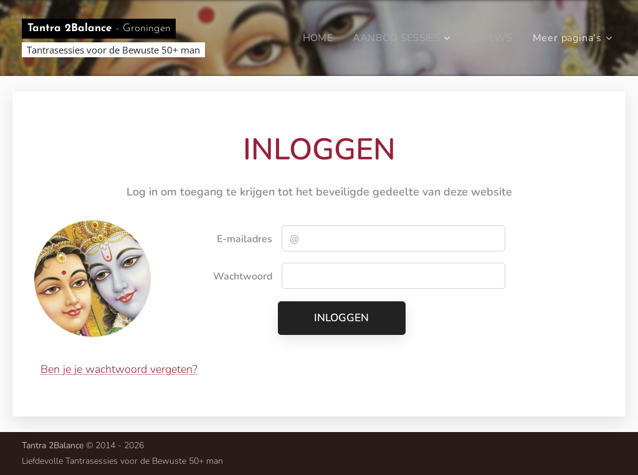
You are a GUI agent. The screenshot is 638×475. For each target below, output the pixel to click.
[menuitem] (314, 38)
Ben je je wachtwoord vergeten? (119, 369)
